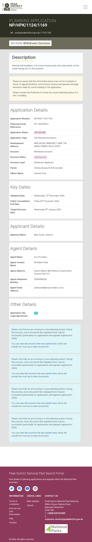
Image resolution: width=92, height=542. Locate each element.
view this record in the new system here (38, 344)
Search (30, 505)
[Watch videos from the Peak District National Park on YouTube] (27, 488)
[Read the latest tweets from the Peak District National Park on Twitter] (11, 488)
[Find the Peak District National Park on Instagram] (35, 488)
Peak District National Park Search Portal (36, 473)
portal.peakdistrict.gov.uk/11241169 (33, 32)
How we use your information (14, 511)
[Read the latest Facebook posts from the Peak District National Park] (19, 488)
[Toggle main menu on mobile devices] (85, 7)
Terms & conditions (14, 502)
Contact (13, 522)
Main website (33, 501)
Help (11, 518)
